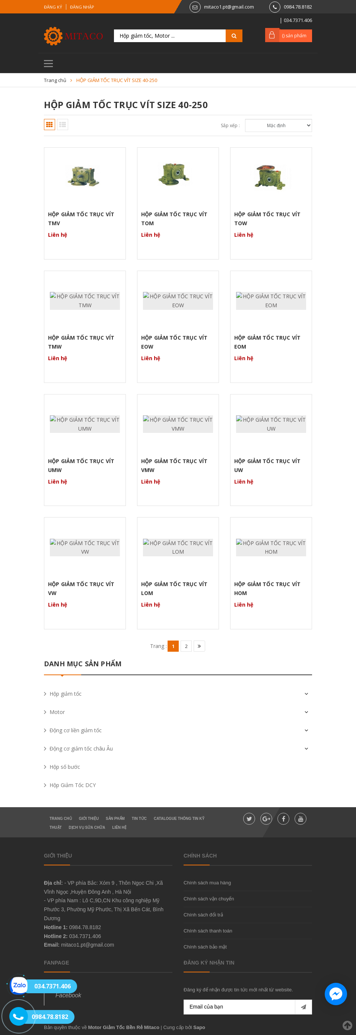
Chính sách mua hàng (207, 882)
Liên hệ (119, 827)
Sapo (199, 1027)
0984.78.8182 (298, 6)
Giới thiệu (89, 819)
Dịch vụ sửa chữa (87, 827)
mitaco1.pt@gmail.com (229, 6)
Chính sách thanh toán (208, 931)
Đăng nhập (82, 7)
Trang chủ (61, 819)
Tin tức (139, 819)
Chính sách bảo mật (205, 947)
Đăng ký (53, 7)
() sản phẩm (294, 35)
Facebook (68, 995)
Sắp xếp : (230, 125)
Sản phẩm (115, 819)
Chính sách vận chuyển (209, 899)
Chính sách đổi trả (203, 915)
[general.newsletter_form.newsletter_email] (248, 1007)
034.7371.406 (85, 936)
